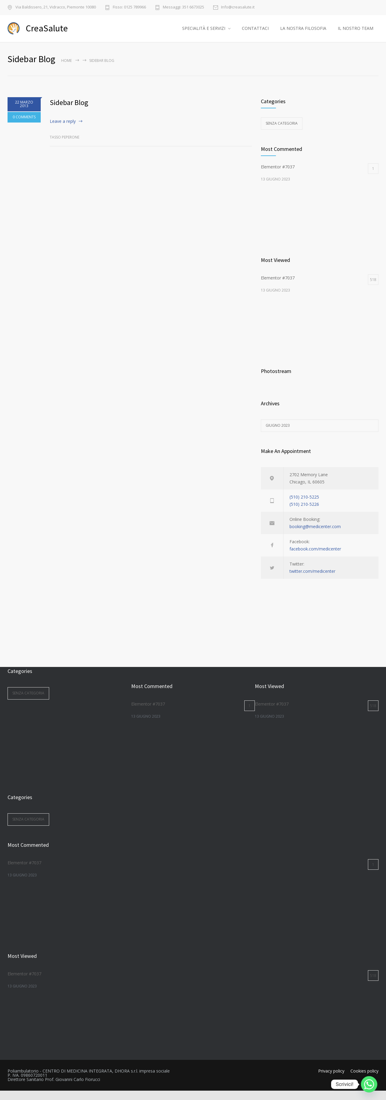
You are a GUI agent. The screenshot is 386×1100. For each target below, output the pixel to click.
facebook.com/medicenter (315, 558)
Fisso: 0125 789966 (129, 7)
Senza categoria (282, 132)
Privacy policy (331, 1080)
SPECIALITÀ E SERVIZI (203, 33)
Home (66, 69)
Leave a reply (63, 130)
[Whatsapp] (369, 1084)
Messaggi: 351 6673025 (183, 7)
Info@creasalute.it (238, 7)
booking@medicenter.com (315, 536)
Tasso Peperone (64, 146)
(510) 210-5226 (304, 513)
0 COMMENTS (24, 126)
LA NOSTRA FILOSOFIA (303, 33)
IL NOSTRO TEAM (355, 33)
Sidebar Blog (69, 111)
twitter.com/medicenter (312, 580)
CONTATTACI (255, 33)
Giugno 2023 (278, 434)
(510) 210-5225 (304, 506)
